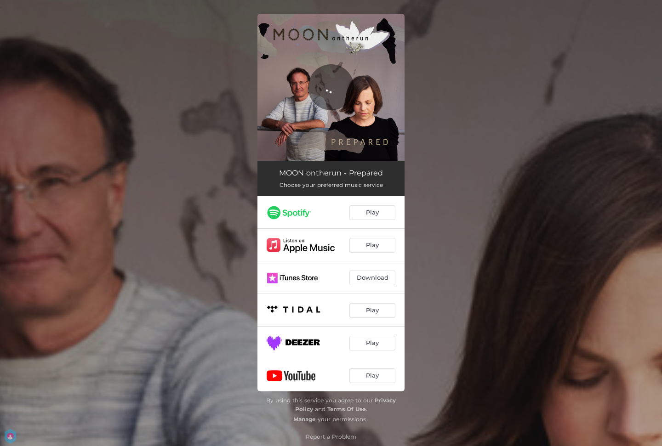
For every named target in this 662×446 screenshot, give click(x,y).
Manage (304, 419)
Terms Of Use (346, 409)
